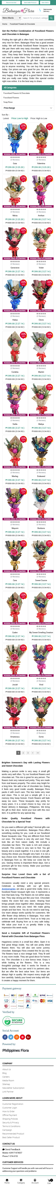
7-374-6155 (13, 1156)
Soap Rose (8, 102)
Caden (15, 632)
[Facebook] (5, 1037)
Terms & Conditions (11, 1126)
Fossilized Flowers (11, 97)
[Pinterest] (22, 1037)
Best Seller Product (30, 2)
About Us (6, 1069)
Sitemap (6, 1084)
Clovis (41, 319)
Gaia (15, 163)
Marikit (41, 372)
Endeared (41, 476)
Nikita (15, 215)
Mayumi (15, 528)
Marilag (15, 476)
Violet (41, 267)
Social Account (10, 1030)
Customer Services (12, 1162)
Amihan (41, 215)
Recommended (11, 2)
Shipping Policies (10, 1118)
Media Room (8, 1080)
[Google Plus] (28, 1037)
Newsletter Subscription (13, 1087)
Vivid (41, 684)
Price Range (9, 107)
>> (38, 752)
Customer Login (9, 1107)
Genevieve (15, 267)
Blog (4, 1073)
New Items (45, 2)
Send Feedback (11, 1149)
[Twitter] (10, 1037)
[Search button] (51, 17)
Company (7, 1063)
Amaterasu (15, 736)
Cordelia (14, 372)
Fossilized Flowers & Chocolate (22, 24)
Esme (41, 736)
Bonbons (41, 528)
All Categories (10, 87)
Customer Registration (12, 1104)
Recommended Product (13, 1133)
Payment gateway (11, 988)
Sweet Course (41, 580)
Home (4, 24)
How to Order (8, 1111)
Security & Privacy (10, 1122)
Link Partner (8, 1091)
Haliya (15, 319)
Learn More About (12, 1098)
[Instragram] (16, 1037)
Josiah (15, 684)
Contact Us (8, 1143)
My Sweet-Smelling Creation (41, 632)
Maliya (41, 424)
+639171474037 (15, 1152)
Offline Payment (9, 1115)
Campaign (7, 1130)
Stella (15, 424)
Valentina (41, 163)
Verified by (8, 1012)
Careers (6, 1076)
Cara (15, 580)
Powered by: (9, 1044)
